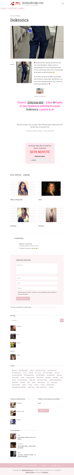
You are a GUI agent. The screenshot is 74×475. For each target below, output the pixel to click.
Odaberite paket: (40, 156)
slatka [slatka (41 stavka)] (36, 385)
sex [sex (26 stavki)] (48, 382)
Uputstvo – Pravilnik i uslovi (29, 465)
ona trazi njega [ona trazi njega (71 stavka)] (42, 380)
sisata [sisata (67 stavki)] (24, 385)
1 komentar (12, 64)
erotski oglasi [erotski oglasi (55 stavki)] (16, 372)
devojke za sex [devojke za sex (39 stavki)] (51, 370)
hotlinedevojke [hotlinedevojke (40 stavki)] (29, 375)
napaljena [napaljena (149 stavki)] (32, 380)
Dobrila (41, 226)
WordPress (45, 472)
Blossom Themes (30, 472)
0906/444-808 (35, 102)
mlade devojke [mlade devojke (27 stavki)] (22, 380)
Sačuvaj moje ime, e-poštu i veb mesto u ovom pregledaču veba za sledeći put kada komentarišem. (37, 293)
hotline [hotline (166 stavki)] (57, 372)
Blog (19, 435)
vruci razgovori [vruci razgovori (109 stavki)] (41, 387)
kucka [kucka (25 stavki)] (22, 377)
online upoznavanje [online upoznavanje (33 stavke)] (55, 380)
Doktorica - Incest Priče (25, 244)
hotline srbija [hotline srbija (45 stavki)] (40, 375)
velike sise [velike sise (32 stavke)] (31, 387)
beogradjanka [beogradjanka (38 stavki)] (23, 370)
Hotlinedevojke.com (32, 2)
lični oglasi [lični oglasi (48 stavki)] (39, 377)
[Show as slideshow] (39, 96)
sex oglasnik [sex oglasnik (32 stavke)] (16, 385)
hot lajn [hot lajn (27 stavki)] (38, 372)
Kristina (13, 226)
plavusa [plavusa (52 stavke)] (22, 382)
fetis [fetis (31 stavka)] (24, 372)
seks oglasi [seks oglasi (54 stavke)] (41, 382)
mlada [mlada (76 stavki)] (14, 380)
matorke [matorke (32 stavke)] (55, 377)
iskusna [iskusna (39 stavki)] (59, 375)
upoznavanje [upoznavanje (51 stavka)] (50, 385)
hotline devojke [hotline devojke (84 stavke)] (17, 375)
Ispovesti (20, 443)
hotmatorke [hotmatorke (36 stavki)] (50, 375)
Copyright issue (55, 465)
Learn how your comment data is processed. (44, 307)
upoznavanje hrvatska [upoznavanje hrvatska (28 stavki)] (19, 387)
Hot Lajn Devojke (15, 15)
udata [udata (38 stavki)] (42, 385)
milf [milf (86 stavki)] (61, 377)
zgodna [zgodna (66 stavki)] (51, 387)
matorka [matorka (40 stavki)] (48, 377)
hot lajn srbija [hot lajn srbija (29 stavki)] (47, 372)
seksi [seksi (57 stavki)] (33, 382)
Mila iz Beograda (16, 200)
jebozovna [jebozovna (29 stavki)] (15, 377)
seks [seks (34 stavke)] (28, 382)
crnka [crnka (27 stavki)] (32, 370)
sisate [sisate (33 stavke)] (30, 385)
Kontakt (44, 465)
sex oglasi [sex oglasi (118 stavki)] (54, 382)
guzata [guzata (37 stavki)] (30, 372)
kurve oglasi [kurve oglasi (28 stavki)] (30, 377)
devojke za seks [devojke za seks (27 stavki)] (40, 370)
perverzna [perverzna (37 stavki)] (15, 382)
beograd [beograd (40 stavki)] (14, 370)
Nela (40, 200)
